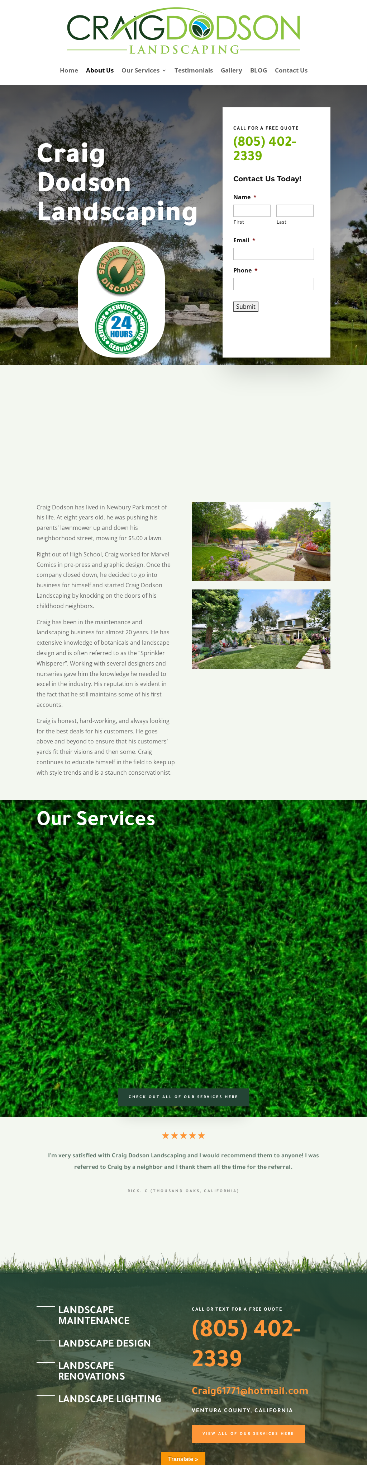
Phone (245, 270)
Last (282, 222)
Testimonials (194, 70)
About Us (100, 70)
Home (69, 70)
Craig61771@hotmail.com (250, 1392)
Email (244, 240)
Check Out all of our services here (183, 1097)
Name (245, 197)
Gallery (231, 70)
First (239, 222)
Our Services (140, 70)
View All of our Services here (248, 1434)
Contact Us (291, 70)
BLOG (258, 70)
